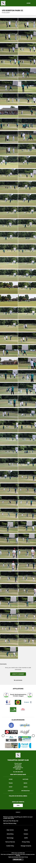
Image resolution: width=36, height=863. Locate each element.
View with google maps (18, 774)
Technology (10, 838)
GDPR (26, 838)
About (26, 830)
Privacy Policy (26, 842)
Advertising (10, 834)
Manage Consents (26, 846)
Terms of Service (10, 842)
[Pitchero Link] (18, 814)
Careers (26, 834)
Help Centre (10, 830)
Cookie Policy (10, 846)
